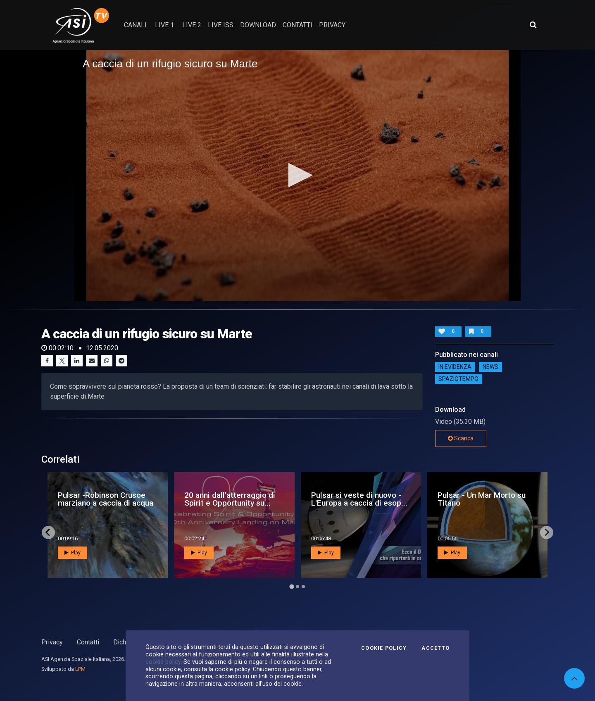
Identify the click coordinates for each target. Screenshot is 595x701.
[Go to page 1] (291, 586)
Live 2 (191, 25)
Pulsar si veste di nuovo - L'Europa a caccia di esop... (359, 499)
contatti (297, 25)
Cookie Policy (384, 648)
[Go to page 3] (303, 586)
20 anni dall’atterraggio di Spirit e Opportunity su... (229, 499)
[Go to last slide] (48, 532)
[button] (297, 175)
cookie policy (163, 661)
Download (258, 25)
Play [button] (72, 553)
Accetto (435, 648)
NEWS (490, 367)
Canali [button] (135, 25)
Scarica (461, 438)
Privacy (52, 642)
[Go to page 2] (297, 586)
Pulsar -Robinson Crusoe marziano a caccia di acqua (105, 499)
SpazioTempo (458, 378)
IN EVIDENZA (454, 367)
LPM (80, 669)
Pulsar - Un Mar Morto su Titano (482, 499)
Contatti (88, 642)
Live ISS (220, 25)
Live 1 (164, 25)
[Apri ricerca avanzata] (533, 24)
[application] (297, 175)
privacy (332, 25)
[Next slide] (546, 532)
